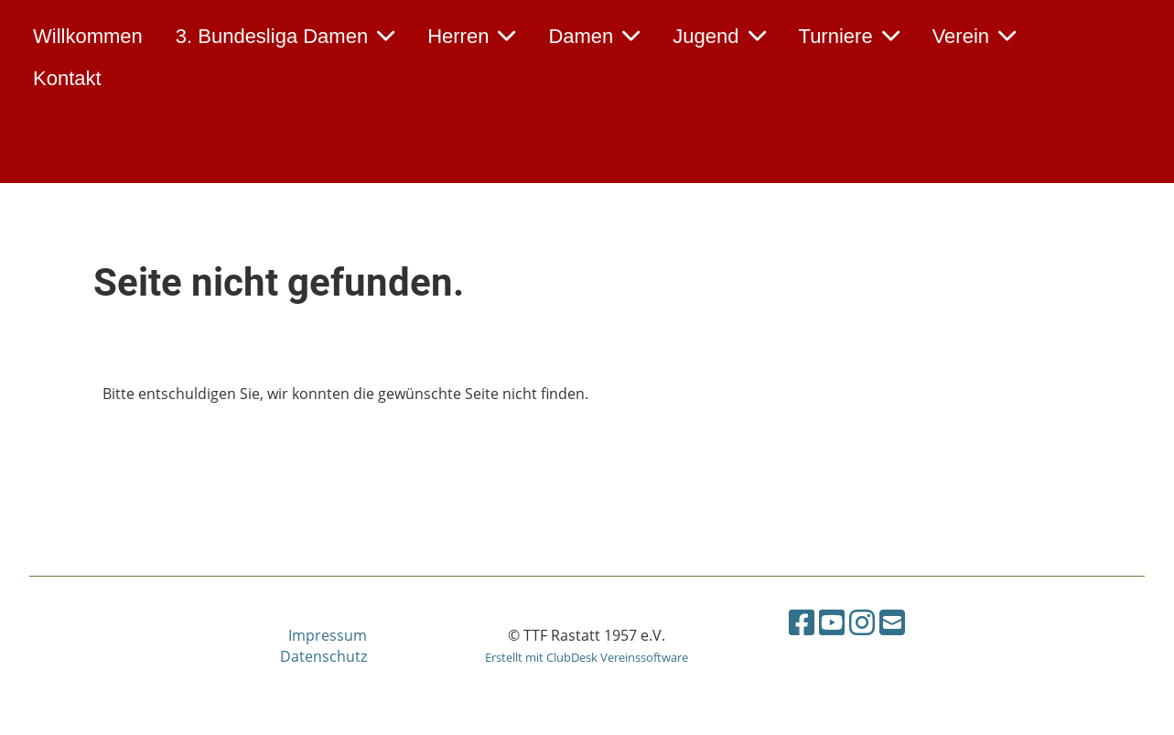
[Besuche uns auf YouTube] (832, 622)
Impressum (327, 635)
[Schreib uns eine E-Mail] (892, 622)
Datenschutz (323, 656)
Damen (594, 36)
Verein (974, 36)
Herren (471, 36)
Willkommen (88, 36)
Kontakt (67, 78)
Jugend (719, 36)
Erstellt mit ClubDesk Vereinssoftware (586, 657)
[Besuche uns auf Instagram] (862, 622)
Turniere (849, 36)
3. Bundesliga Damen (285, 36)
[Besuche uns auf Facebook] (801, 622)
